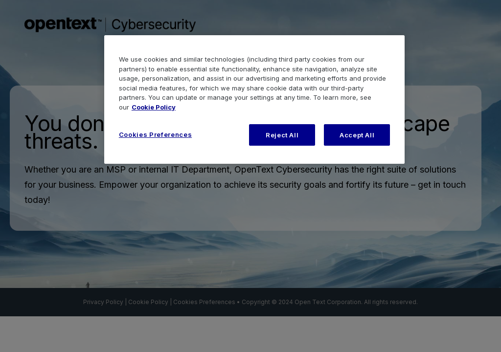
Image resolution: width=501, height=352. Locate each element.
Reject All (282, 135)
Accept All (357, 135)
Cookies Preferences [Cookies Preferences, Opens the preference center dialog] (155, 134)
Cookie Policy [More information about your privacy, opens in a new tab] (154, 107)
